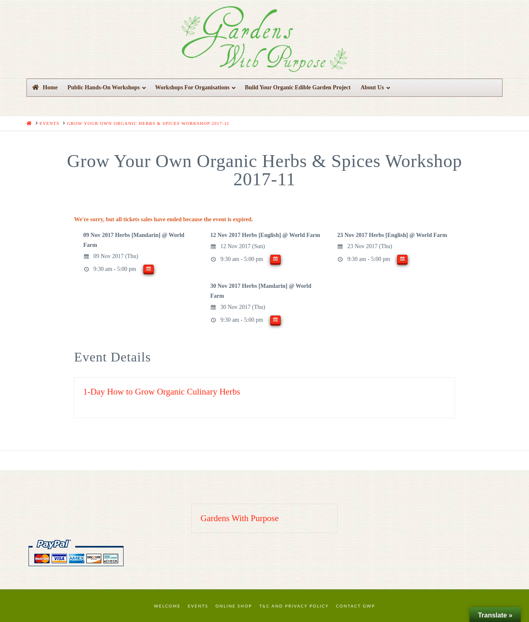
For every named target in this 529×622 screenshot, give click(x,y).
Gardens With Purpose (239, 518)
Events (198, 605)
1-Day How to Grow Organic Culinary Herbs (161, 392)
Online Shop (233, 605)
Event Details (112, 356)
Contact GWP (355, 605)
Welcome (167, 605)
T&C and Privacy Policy (294, 605)
